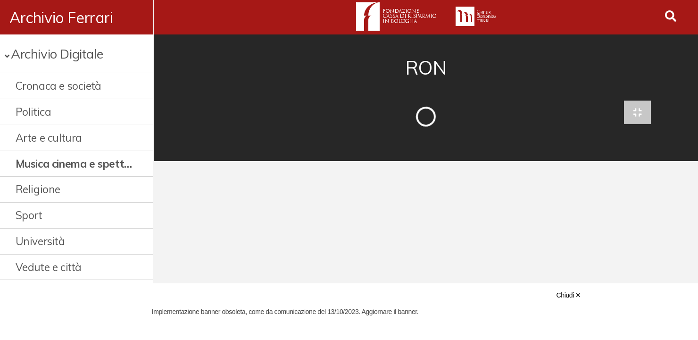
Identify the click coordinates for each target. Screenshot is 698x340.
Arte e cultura (49, 137)
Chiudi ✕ (569, 295)
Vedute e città (49, 267)
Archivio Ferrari (61, 17)
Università (40, 241)
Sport (29, 215)
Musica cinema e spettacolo (75, 163)
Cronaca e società (58, 86)
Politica (33, 112)
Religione (38, 189)
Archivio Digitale (57, 53)
